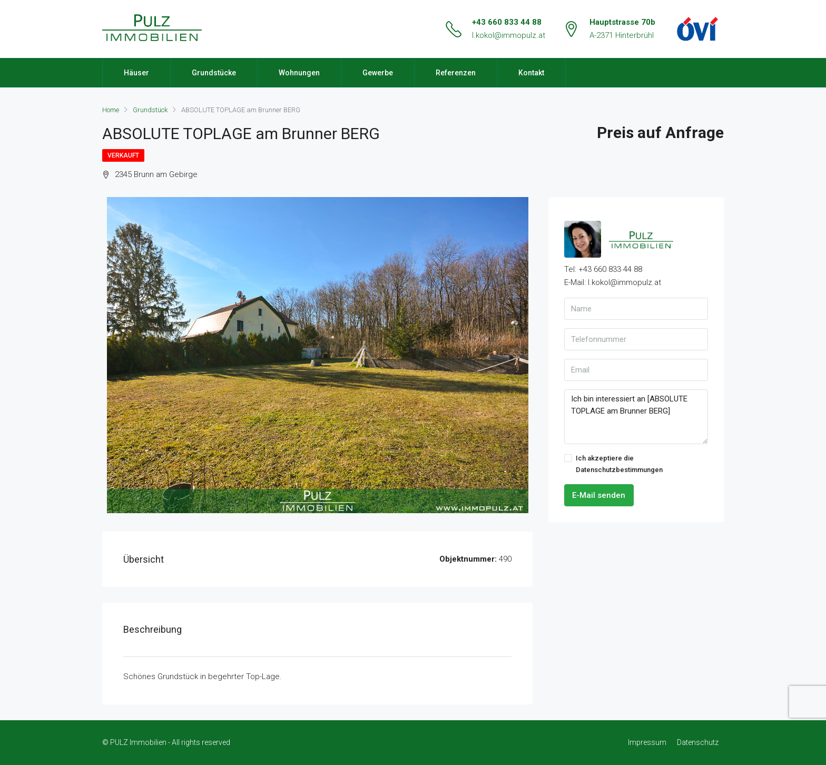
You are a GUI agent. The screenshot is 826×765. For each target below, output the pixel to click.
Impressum (647, 742)
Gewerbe (377, 72)
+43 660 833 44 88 (507, 22)
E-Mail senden (598, 495)
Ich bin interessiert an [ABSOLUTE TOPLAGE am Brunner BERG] (636, 416)
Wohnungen (299, 72)
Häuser (136, 72)
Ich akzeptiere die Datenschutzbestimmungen (613, 464)
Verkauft (123, 155)
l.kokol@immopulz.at (508, 35)
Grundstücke (214, 72)
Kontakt (531, 72)
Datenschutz (698, 742)
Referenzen (456, 72)
